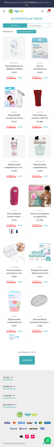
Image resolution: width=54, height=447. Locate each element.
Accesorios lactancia (25, 31)
